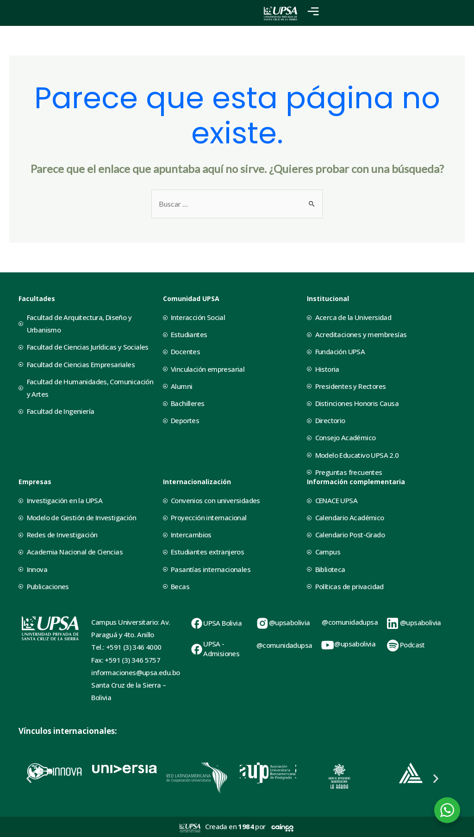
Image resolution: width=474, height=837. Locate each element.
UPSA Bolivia (222, 623)
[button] (29, 778)
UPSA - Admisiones (221, 648)
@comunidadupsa (284, 645)
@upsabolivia (289, 622)
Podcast (412, 644)
